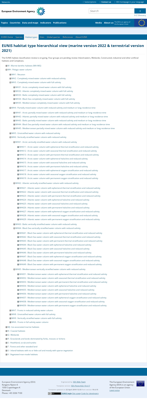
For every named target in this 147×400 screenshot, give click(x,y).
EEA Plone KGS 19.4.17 (80, 386)
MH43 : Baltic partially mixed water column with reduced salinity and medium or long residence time (60, 120)
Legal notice (115, 390)
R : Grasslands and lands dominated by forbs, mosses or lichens (36, 338)
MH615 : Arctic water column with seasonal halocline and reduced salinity (52, 162)
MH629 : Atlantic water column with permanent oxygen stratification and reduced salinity (59, 219)
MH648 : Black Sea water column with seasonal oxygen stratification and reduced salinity (59, 260)
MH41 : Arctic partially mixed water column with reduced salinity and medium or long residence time (60, 112)
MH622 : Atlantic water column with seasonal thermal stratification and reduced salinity (58, 192)
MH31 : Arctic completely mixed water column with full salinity (43, 87)
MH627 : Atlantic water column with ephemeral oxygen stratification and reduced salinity (59, 211)
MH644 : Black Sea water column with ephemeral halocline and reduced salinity (55, 244)
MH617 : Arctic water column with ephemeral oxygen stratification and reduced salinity (58, 170)
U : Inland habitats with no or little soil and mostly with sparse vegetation (40, 350)
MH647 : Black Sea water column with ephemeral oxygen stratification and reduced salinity (60, 256)
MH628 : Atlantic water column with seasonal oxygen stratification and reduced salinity (58, 215)
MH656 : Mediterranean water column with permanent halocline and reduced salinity (57, 293)
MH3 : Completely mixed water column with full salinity (36, 82)
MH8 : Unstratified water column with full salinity (33, 314)
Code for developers (90, 393)
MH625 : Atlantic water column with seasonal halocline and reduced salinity (53, 203)
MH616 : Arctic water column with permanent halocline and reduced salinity (53, 166)
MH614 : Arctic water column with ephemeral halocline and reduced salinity (53, 158)
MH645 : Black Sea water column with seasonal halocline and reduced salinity (54, 248)
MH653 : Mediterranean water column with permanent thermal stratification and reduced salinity (63, 282)
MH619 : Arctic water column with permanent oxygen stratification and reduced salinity (58, 178)
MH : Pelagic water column (20, 69)
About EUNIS (81, 37)
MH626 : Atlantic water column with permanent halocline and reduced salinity (54, 207)
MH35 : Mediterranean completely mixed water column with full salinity (47, 102)
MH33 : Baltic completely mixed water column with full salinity (43, 95)
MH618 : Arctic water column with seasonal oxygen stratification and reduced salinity (57, 174)
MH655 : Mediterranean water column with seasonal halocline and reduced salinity (56, 289)
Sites (42, 37)
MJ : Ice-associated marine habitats (23, 327)
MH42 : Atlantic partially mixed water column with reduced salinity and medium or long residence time (61, 116)
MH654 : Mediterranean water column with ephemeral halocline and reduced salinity (57, 286)
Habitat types (31, 37)
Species (19, 37)
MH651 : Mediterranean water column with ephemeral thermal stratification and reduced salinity (63, 274)
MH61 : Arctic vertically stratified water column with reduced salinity (46, 142)
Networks (6, 2)
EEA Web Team (79, 382)
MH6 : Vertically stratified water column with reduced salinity (39, 137)
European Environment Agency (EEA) (18, 382)
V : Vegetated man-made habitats (23, 354)
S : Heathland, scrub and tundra (22, 342)
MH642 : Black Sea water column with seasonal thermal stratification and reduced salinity (59, 237)
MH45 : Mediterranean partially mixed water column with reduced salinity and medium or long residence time (65, 128)
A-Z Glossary (140, 15)
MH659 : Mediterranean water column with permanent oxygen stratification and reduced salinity (63, 305)
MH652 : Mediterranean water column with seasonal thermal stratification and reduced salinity (62, 278)
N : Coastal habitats (16, 331)
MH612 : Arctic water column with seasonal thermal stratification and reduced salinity (58, 150)
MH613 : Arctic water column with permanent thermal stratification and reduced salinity (59, 154)
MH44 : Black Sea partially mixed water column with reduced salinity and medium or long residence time (62, 124)
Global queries (53, 37)
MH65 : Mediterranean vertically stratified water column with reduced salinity (50, 269)
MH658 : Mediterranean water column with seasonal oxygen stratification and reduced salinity (62, 301)
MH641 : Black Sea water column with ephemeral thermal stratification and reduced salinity (60, 233)
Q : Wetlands (13, 334)
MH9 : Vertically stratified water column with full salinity (37, 318)
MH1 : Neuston (18, 74)
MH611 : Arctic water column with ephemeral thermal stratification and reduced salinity (59, 147)
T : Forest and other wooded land (22, 346)
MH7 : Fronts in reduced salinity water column (32, 310)
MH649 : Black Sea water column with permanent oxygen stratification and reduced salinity (60, 264)
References (68, 37)
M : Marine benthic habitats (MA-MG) (24, 65)
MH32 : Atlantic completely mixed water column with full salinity (44, 91)
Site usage (76, 393)
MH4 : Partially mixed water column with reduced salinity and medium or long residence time (54, 107)
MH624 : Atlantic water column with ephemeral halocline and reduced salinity (54, 199)
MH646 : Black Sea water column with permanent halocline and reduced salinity (55, 252)
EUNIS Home (7, 37)
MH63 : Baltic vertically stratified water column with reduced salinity (46, 224)
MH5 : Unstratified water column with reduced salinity (36, 133)
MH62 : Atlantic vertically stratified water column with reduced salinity (47, 183)
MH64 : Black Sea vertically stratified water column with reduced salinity (48, 228)
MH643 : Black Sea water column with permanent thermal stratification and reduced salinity (60, 240)
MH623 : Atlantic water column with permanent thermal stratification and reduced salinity (59, 195)
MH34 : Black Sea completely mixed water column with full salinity (45, 99)
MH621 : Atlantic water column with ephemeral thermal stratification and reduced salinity (59, 188)
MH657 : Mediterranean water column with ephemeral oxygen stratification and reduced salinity (62, 297)
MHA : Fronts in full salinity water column (30, 322)
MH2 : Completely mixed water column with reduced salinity (39, 78)
